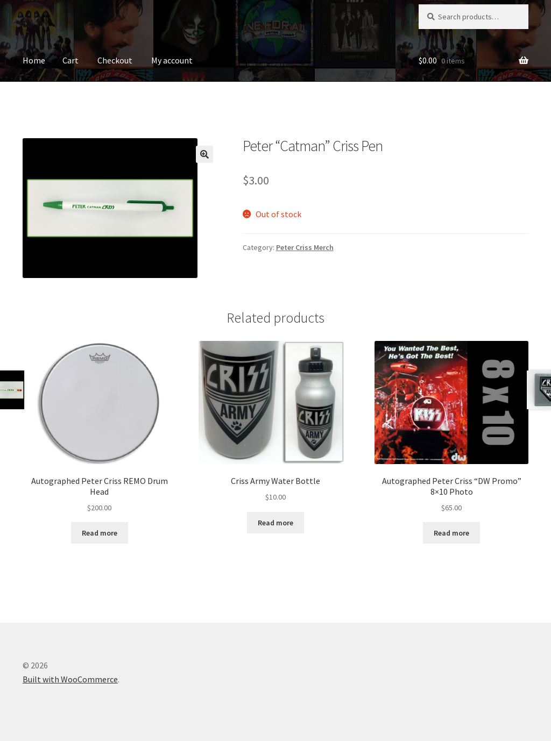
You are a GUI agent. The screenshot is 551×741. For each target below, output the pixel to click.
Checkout (114, 60)
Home (34, 60)
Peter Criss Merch (305, 247)
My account (172, 60)
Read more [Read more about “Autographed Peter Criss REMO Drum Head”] (99, 533)
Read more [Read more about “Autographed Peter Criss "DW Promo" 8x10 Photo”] (451, 533)
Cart (70, 60)
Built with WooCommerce (70, 679)
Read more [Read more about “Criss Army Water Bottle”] (275, 523)
